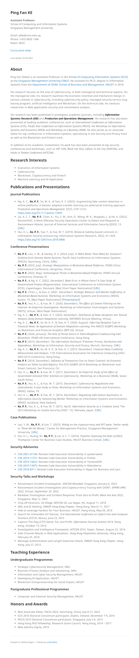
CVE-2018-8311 (27, 469)
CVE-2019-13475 (27, 465)
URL (21, 228)
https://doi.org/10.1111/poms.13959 (40, 213)
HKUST (110, 84)
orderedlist (52, 642)
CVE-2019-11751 (27, 458)
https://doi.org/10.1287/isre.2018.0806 (41, 239)
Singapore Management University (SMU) (43, 80)
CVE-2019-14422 (27, 461)
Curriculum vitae (21, 50)
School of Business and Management (81, 84)
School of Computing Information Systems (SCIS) (98, 77)
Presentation (70, 299)
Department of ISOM (45, 84)
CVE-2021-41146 (27, 454)
